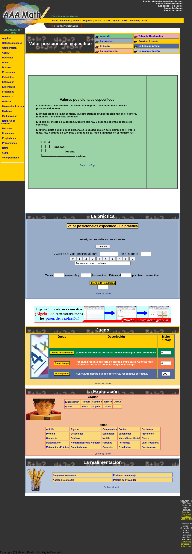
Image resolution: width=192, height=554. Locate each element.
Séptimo (134, 20)
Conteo (122, 429)
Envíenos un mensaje (124, 475)
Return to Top (87, 165)
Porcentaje (8, 133)
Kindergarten (72, 402)
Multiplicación (9, 116)
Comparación (9, 48)
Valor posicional (10, 157)
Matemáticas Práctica (57, 447)
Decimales (7, 57)
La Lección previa (149, 46)
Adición (50, 429)
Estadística (8, 77)
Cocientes (107, 447)
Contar (6, 53)
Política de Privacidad (125, 480)
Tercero (98, 20)
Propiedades (9, 138)
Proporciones (9, 143)
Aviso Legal (186, 546)
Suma (5, 153)
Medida (106, 438)
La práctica (106, 41)
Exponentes (8, 87)
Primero (77, 20)
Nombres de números (8, 122)
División (6, 67)
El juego (105, 46)
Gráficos (6, 101)
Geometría (7, 96)
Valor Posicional (150, 442)
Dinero (5, 62)
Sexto (125, 20)
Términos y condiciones (186, 543)
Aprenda (105, 36)
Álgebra (6, 38)
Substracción (149, 447)
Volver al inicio (103, 293)
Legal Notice (186, 519)
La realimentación (149, 51)
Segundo (87, 20)
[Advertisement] (12, 172)
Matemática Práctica (13, 106)
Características (79, 447)
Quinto (116, 20)
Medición (7, 111)
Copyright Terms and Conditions (186, 514)
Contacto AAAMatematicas (66, 26)
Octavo (144, 20)
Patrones (7, 128)
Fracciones (8, 91)
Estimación (8, 82)
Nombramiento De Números (86, 442)
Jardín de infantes (61, 20)
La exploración (109, 51)
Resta (5, 148)
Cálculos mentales (12, 43)
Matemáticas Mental (129, 438)
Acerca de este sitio (63, 480)
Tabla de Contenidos (150, 36)
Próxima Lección (148, 41)
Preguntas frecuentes (64, 475)
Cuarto (107, 20)
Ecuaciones (8, 72)
